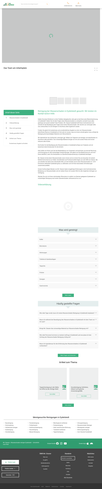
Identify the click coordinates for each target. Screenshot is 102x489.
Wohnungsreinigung (83, 429)
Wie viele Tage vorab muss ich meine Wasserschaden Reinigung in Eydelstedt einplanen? (67, 313)
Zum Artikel (52, 394)
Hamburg (68, 468)
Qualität (45, 469)
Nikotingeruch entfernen (60, 423)
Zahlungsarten (45, 466)
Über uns (45, 457)
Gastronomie (44, 286)
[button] (95, 69)
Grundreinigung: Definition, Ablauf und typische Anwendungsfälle (79, 389)
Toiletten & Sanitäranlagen (48, 259)
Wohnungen (43, 252)
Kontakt (91, 463)
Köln (68, 471)
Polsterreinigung (58, 425)
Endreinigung (9, 429)
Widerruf (47, 486)
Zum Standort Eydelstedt (84, 432)
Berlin (68, 462)
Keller (41, 239)
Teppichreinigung (58, 432)
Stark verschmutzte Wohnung (61, 427)
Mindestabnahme (45, 463)
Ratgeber (90, 466)
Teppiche (42, 266)
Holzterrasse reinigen (11, 427)
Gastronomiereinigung (35, 427)
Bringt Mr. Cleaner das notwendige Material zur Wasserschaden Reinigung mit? (64, 328)
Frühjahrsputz (33, 425)
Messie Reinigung (34, 432)
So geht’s (45, 460)
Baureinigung (9, 423)
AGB (42, 486)
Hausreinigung (33, 429)
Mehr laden (68, 295)
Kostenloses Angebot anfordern (18, 143)
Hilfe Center (91, 457)
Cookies (62, 486)
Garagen (42, 279)
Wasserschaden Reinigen (84, 425)
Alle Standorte (68, 477)
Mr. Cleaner (6, 442)
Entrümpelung (9, 425)
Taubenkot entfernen (59, 429)
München (68, 465)
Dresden (68, 474)
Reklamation (90, 460)
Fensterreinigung (34, 423)
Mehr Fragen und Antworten (68, 355)
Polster (42, 272)
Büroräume (43, 246)
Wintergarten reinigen (83, 427)
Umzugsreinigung (82, 423)
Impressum (69, 486)
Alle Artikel (68, 405)
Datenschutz (55, 486)
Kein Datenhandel (34, 486)
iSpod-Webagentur (43, 472)
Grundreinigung (9, 432)
